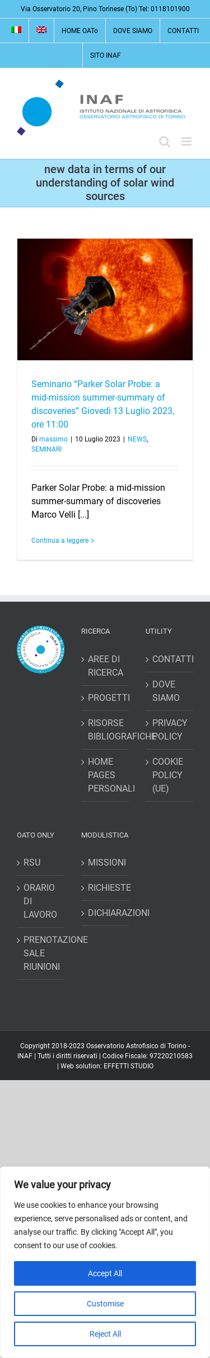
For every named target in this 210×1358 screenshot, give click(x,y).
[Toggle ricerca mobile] (164, 141)
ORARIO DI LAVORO (40, 901)
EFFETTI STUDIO (128, 1066)
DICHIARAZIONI (105, 913)
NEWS (137, 439)
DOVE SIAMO (166, 691)
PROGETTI (105, 697)
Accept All (105, 1273)
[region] (105, 1262)
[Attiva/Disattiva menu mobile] (187, 141)
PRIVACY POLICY (170, 730)
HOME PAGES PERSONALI (105, 775)
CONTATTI (170, 659)
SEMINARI (46, 449)
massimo (53, 439)
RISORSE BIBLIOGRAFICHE (105, 730)
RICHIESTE (105, 887)
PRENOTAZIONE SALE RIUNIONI (41, 953)
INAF (24, 1056)
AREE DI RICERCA (105, 666)
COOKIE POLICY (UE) (167, 775)
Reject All (105, 1333)
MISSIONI (105, 862)
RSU (32, 862)
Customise (105, 1303)
